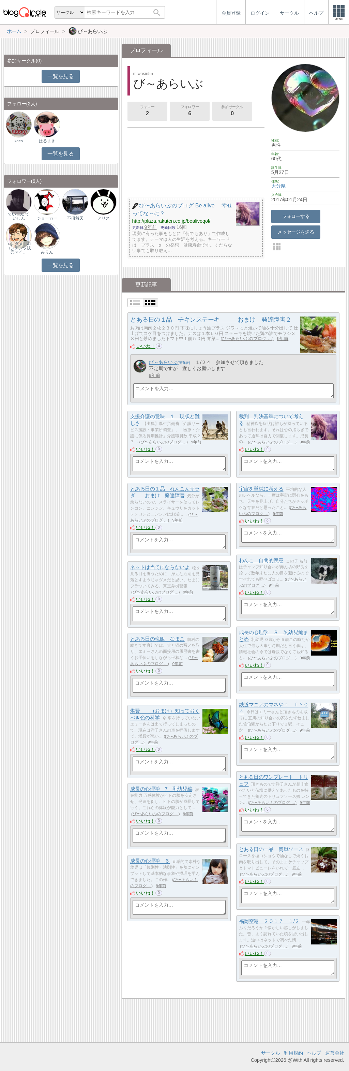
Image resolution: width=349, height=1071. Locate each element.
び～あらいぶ (163, 362)
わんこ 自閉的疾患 (261, 560)
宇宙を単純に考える (261, 489)
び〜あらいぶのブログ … (247, 338)
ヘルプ (314, 1053)
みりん (47, 252)
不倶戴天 (75, 218)
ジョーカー (47, 218)
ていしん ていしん (18, 216)
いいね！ (145, 346)
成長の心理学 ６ (150, 861)
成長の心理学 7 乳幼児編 (161, 789)
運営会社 (334, 1053)
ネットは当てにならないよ (160, 567)
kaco (19, 141)
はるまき (47, 141)
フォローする (296, 216)
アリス (103, 218)
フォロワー (190, 111)
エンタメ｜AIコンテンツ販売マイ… (18, 248)
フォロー (147, 111)
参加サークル (232, 111)
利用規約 (293, 1053)
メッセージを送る (295, 232)
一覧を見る (60, 76)
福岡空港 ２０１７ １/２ (269, 921)
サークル (270, 1053)
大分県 (278, 186)
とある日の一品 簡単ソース (271, 849)
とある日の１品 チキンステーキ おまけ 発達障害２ (210, 319)
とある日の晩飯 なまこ (157, 639)
